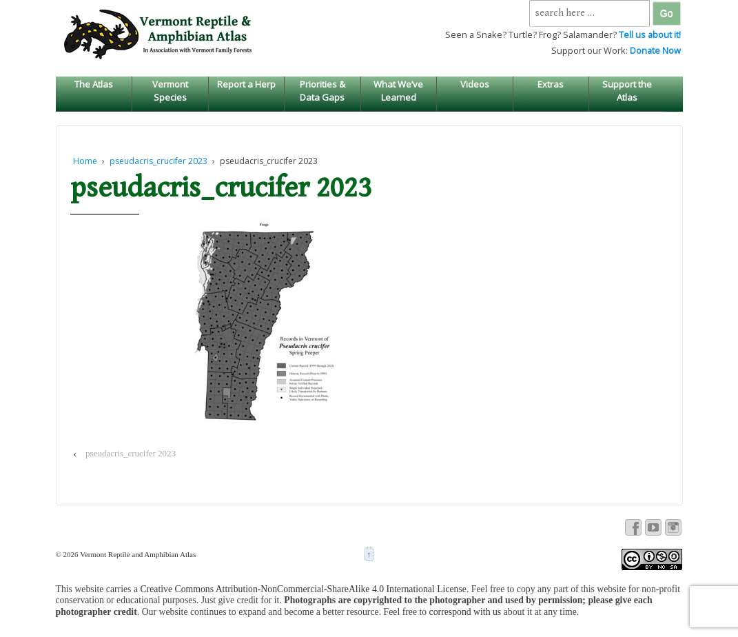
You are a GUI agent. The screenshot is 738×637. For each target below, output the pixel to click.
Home (85, 161)
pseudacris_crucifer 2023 (158, 161)
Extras (550, 84)
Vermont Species (170, 90)
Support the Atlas (627, 90)
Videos (474, 84)
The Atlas (93, 84)
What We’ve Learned (398, 90)
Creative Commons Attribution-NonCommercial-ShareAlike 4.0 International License (303, 589)
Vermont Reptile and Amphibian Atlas (137, 554)
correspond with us (465, 612)
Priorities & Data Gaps (322, 90)
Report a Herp (246, 84)
